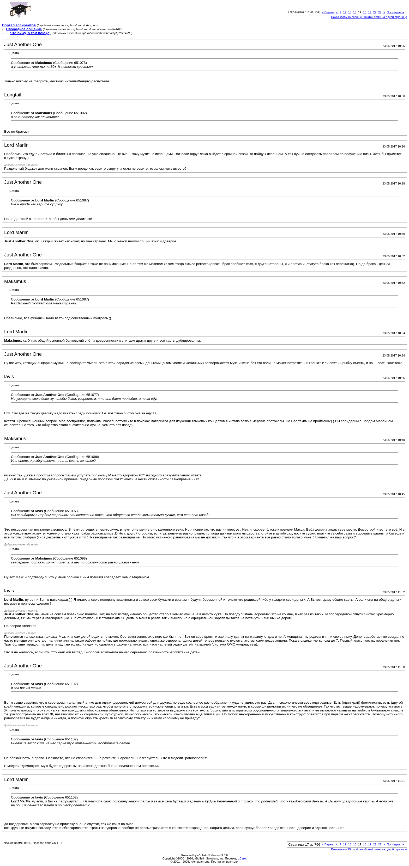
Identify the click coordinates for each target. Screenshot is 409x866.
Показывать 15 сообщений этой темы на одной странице (369, 17)
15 (349, 12)
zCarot (242, 858)
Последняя (395, 12)
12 (344, 12)
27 (379, 12)
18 (364, 12)
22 (374, 12)
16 (354, 12)
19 (369, 12)
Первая (328, 12)
